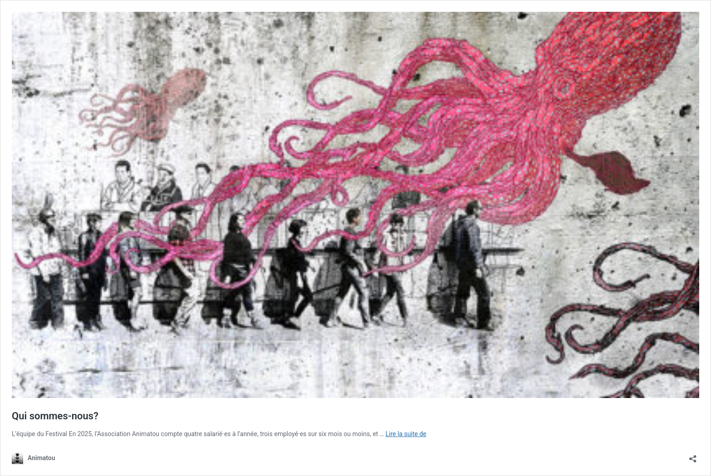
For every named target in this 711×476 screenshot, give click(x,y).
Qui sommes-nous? (55, 416)
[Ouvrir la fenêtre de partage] (693, 456)
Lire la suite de (405, 433)
